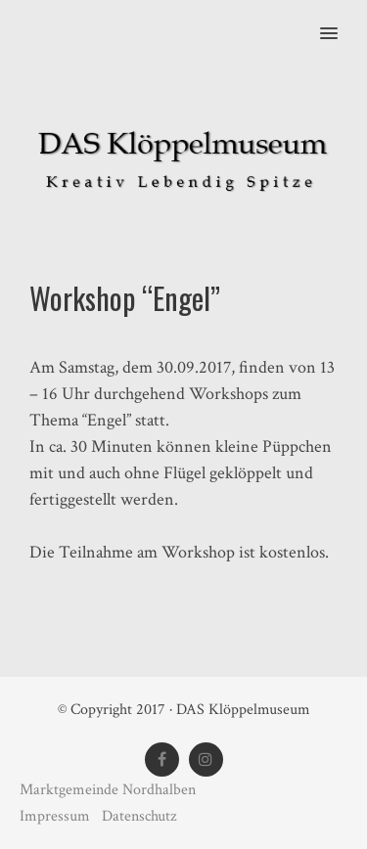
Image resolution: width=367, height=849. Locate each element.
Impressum (57, 816)
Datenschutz (139, 816)
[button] (340, 20)
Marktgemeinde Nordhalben (108, 790)
